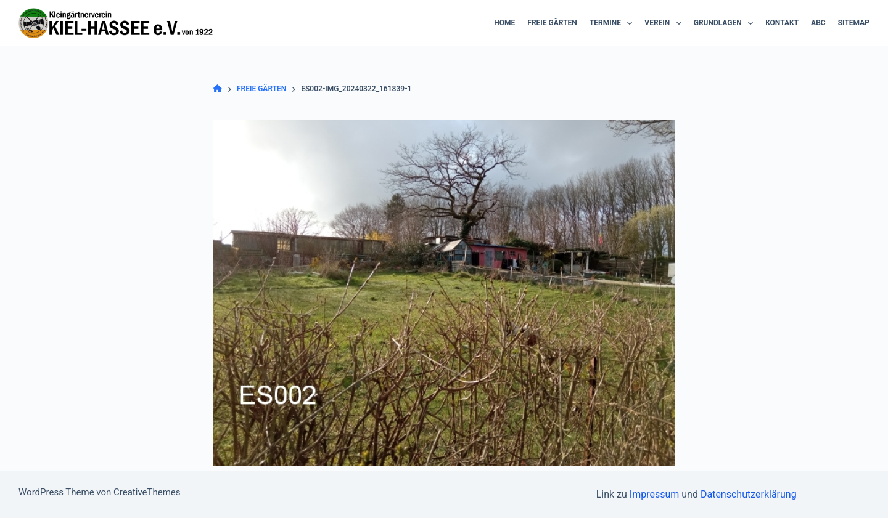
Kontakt (782, 22)
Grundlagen (726, 23)
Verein (665, 23)
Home (504, 22)
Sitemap (854, 22)
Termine (614, 23)
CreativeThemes (147, 492)
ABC (818, 22)
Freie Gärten (552, 22)
